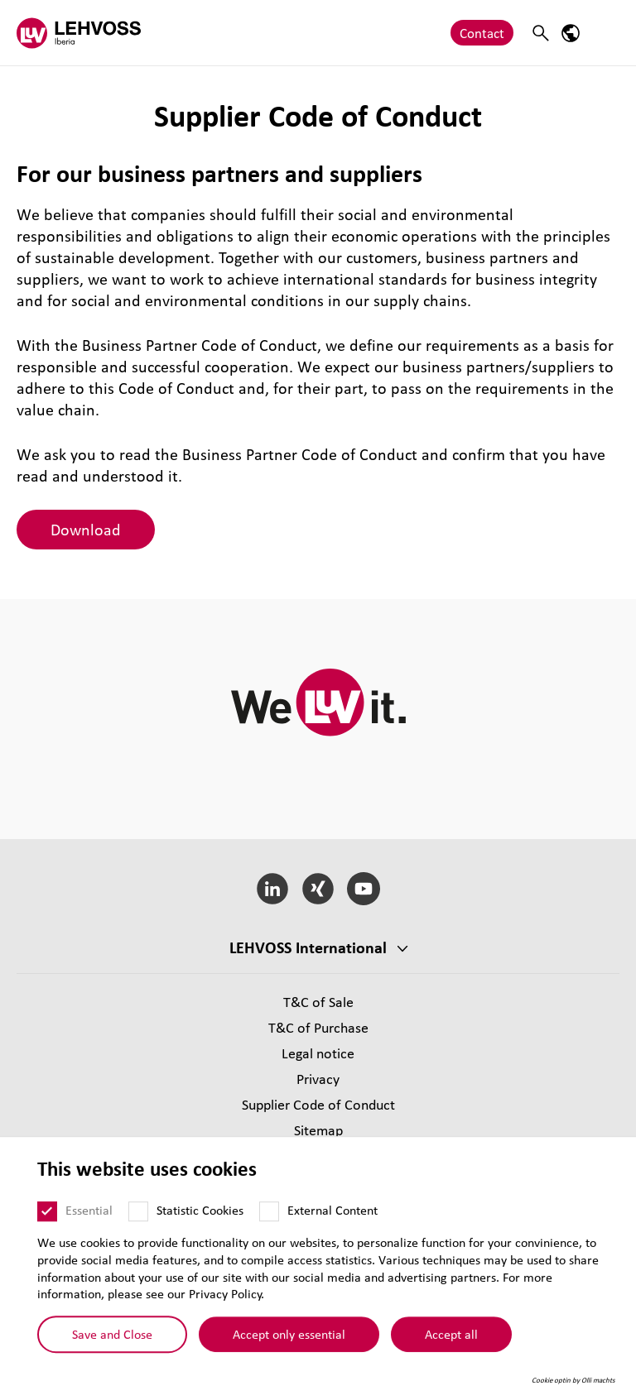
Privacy (318, 1078)
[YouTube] (363, 888)
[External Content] (269, 1231)
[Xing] (318, 888)
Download (86, 529)
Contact (482, 33)
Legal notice (318, 1053)
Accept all (451, 1353)
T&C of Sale (318, 1002)
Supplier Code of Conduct (318, 1104)
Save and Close (112, 1353)
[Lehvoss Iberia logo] (78, 32)
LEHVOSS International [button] (308, 947)
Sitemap (318, 1130)
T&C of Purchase (318, 1027)
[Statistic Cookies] (138, 1231)
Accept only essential (289, 1353)
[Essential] (47, 1231)
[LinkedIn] (273, 888)
